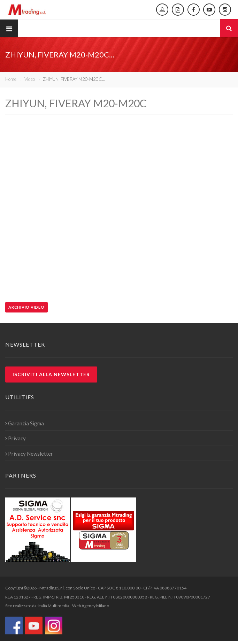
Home (10, 79)
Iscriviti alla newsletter (51, 374)
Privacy (15, 438)
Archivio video (26, 307)
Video (29, 79)
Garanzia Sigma (24, 423)
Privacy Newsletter (29, 453)
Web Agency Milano (90, 605)
